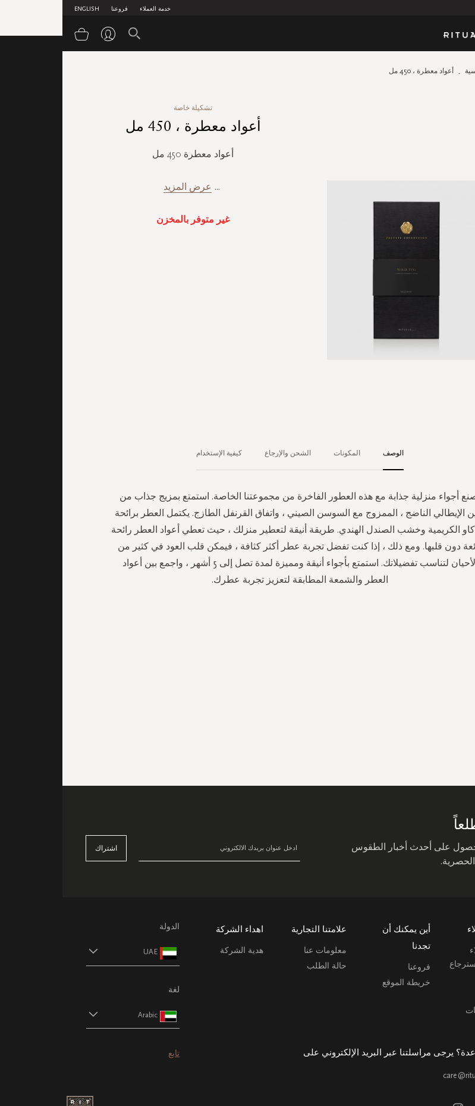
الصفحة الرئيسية (426, 71)
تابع (111, 1053)
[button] (59, 951)
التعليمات (435, 979)
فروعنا (57, 9)
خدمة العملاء (92, 9)
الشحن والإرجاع (225, 453)
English (24, 9)
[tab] (325, 453)
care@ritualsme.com (415, 1075)
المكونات (284, 453)
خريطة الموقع (344, 982)
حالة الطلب (264, 966)
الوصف (330, 453)
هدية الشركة (179, 950)
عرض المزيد (125, 186)
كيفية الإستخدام (157, 453)
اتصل (442, 995)
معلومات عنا (262, 950)
